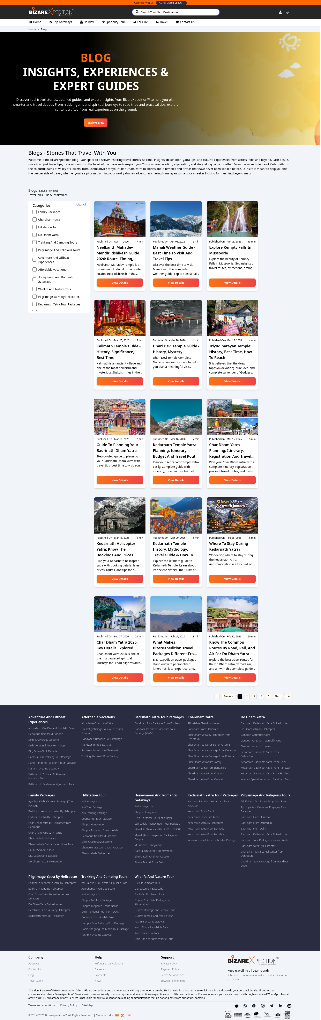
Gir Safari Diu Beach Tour (149, 894)
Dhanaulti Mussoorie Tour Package (101, 847)
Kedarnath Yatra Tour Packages (59, 304)
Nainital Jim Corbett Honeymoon (154, 851)
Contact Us (34, 969)
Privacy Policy (169, 963)
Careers (99, 969)
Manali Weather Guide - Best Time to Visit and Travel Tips (174, 253)
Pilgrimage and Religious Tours (59, 250)
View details (120, 282)
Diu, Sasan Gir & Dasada (42, 751)
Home (32, 29)
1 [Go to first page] (217, 696)
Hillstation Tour (48, 227)
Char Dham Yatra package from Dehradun (212, 750)
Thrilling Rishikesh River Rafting (99, 756)
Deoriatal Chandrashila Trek (97, 917)
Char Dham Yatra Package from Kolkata (211, 756)
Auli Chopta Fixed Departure (98, 888)
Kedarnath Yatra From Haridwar (206, 834)
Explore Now (96, 122)
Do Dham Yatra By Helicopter (258, 729)
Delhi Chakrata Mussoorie (43, 740)
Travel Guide (35, 981)
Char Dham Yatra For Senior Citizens (209, 744)
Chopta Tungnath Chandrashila (99, 830)
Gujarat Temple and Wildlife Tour (154, 916)
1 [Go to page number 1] (240, 696)
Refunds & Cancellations (109, 963)
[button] (245, 1005)
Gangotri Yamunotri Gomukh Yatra (261, 740)
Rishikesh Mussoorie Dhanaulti (99, 750)
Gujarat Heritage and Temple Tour (155, 910)
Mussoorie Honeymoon (148, 845)
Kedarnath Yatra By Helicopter (205, 823)
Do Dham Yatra (48, 235)
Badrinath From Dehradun (256, 823)
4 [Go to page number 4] (261, 696)
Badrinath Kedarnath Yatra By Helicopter (265, 723)
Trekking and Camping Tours (57, 242)
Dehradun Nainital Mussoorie (45, 734)
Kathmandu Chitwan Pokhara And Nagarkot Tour (48, 776)
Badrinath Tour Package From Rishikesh (158, 723)
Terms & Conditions (172, 975)
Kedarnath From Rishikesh (203, 817)
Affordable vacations (52, 270)
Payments (100, 975)
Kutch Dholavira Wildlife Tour (151, 927)
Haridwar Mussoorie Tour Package (101, 739)
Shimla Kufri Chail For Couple (152, 856)
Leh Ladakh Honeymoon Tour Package (157, 823)
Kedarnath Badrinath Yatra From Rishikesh (266, 773)
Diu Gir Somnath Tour (41, 850)
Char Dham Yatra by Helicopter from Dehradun (209, 737)
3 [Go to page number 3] (254, 696)
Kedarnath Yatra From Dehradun (207, 828)
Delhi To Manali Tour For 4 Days (47, 745)
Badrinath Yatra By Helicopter (45, 817)
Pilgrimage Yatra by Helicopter (58, 297)
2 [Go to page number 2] (247, 696)
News (98, 981)
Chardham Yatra (49, 220)
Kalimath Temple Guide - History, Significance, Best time (119, 351)
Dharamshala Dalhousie (42, 838)
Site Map (87, 1005)
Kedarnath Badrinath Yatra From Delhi (263, 762)
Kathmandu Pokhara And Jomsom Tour (51, 784)
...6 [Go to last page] (288, 696)
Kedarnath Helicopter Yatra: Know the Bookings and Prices (116, 549)
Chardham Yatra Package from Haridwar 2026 (264, 863)
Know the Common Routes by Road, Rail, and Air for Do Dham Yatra (232, 648)
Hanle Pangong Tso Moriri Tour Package (52, 763)
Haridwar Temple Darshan (96, 744)
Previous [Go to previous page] (228, 696)
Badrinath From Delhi (253, 828)
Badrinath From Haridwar (203, 729)
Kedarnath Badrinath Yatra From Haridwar (265, 767)
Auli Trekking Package (94, 813)
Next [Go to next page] (277, 696)
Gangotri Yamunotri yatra (256, 746)
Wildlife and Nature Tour (54, 289)
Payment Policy (170, 969)
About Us (33, 963)
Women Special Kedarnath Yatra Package (212, 840)
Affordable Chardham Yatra (97, 723)
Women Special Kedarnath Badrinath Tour (265, 779)
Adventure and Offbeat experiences (53, 260)
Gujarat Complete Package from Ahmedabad (153, 902)
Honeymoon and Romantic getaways (56, 279)
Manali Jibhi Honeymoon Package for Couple (156, 837)
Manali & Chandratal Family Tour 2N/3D (158, 829)
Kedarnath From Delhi (201, 811)
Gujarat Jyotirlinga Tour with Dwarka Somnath (102, 731)
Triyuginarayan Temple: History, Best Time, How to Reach (230, 351)
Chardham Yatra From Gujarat (205, 779)
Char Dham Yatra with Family (204, 762)
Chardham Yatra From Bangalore (207, 767)
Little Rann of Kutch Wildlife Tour (154, 939)
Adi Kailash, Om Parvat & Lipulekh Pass (51, 728)
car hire (142, 22)
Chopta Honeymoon (93, 824)
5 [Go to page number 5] (268, 696)
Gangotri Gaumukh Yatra (255, 735)
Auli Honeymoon (91, 801)
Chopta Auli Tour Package (96, 818)
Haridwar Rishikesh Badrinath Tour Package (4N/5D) (155, 731)
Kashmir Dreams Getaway (43, 768)
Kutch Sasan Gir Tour (147, 933)
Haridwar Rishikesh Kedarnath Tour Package (208, 803)
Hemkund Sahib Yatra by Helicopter (49, 910)
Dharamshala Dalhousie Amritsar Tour (50, 844)
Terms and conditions (41, 1005)
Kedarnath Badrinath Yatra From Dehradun (260, 754)
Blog (31, 975)
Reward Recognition (173, 981)
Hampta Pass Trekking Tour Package (49, 757)
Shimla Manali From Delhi (150, 862)
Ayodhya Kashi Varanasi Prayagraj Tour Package (51, 803)
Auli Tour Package (91, 807)
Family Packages (49, 212)
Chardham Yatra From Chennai (206, 773)
